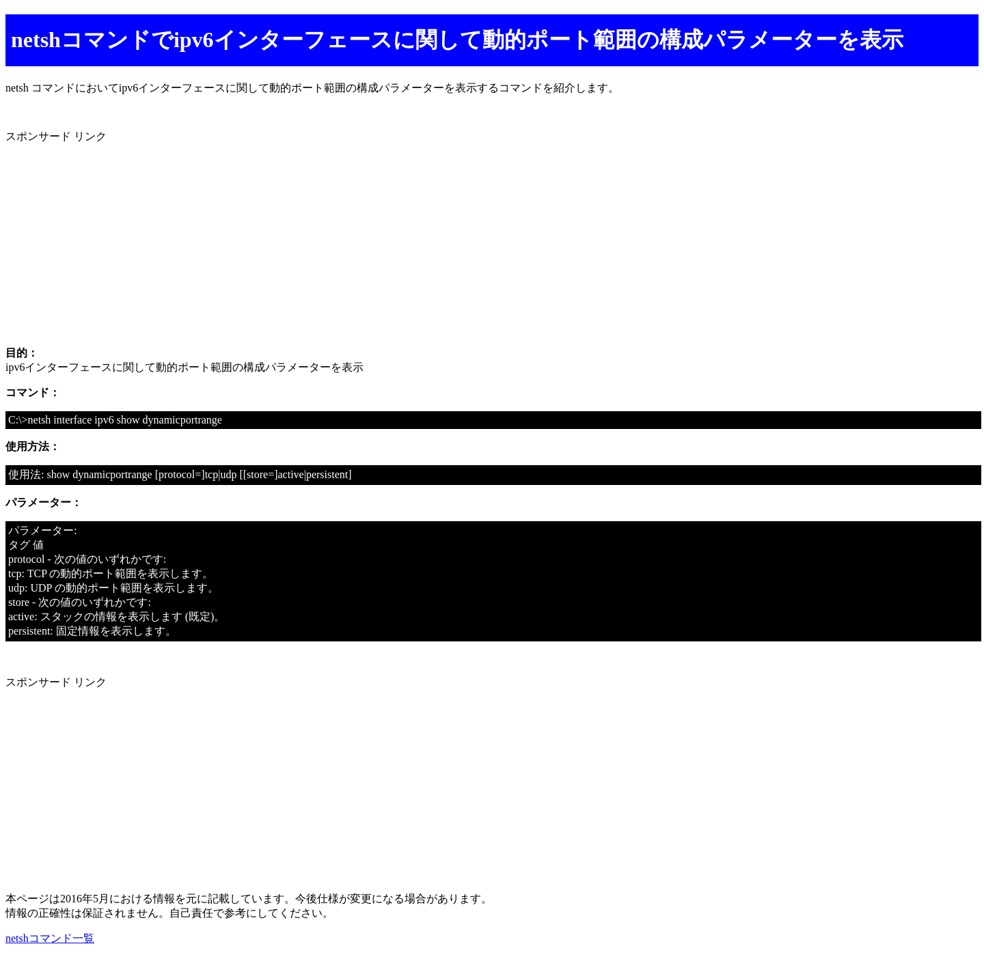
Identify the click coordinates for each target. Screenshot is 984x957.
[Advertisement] (415, 239)
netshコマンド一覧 (49, 938)
